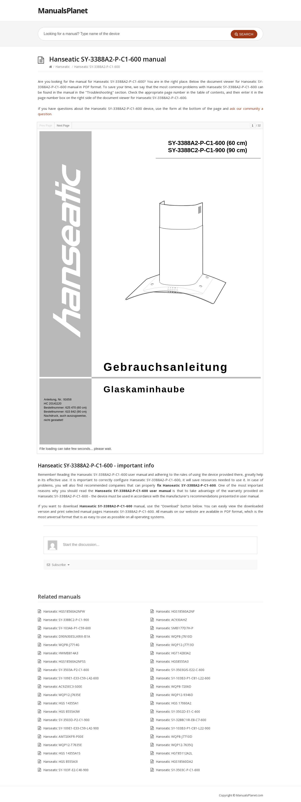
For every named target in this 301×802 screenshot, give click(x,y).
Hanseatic (62, 66)
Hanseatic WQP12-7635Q (174, 745)
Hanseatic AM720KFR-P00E (63, 736)
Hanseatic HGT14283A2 (173, 653)
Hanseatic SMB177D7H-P (174, 628)
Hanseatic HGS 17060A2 (173, 703)
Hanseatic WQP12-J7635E (62, 695)
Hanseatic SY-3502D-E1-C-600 (178, 711)
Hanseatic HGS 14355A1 (61, 703)
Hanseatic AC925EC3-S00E (62, 686)
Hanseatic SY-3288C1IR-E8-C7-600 (181, 720)
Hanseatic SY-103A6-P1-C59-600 (67, 628)
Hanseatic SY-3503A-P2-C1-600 (66, 670)
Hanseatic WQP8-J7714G (61, 645)
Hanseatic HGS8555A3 (172, 661)
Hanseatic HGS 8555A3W (61, 711)
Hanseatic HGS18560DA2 (174, 761)
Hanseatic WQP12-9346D (174, 695)
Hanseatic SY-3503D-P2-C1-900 (66, 720)
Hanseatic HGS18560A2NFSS (64, 661)
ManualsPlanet (63, 10)
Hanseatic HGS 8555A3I (60, 761)
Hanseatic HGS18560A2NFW (64, 611)
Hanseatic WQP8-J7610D (174, 636)
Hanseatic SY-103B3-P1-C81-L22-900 (183, 728)
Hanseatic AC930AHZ (171, 620)
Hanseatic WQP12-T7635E (62, 745)
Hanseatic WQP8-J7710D (174, 736)
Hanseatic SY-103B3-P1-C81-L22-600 (183, 678)
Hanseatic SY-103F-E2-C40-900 (66, 770)
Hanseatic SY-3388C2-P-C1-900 (66, 620)
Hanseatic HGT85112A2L (174, 753)
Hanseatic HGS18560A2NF (175, 611)
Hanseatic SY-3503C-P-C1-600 (178, 770)
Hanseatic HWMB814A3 (60, 653)
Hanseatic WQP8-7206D (173, 686)
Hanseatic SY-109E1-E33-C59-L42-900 (71, 728)
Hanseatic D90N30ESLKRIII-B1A (66, 636)
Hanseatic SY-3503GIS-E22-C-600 (180, 670)
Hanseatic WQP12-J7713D (175, 645)
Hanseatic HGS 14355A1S (61, 753)
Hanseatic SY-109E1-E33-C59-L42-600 (71, 678)
